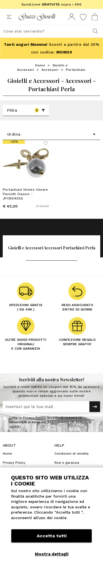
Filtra (26, 110)
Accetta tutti (51, 535)
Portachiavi (75, 70)
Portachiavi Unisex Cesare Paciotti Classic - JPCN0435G (25, 194)
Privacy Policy (34, 418)
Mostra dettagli (51, 554)
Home (40, 65)
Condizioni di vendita (71, 453)
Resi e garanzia (66, 463)
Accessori (50, 70)
